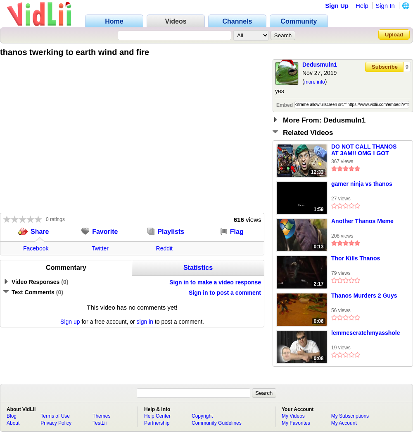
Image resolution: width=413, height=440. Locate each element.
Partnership (156, 423)
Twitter (100, 248)
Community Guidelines (217, 423)
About (13, 423)
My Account (344, 423)
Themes (101, 416)
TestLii (100, 423)
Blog (12, 416)
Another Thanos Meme (362, 221)
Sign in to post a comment (225, 292)
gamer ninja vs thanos (361, 183)
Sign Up (337, 5)
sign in (145, 321)
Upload (394, 34)
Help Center (157, 416)
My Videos (293, 416)
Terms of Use (55, 416)
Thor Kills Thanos (355, 258)
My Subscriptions (350, 416)
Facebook (35, 248)
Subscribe (385, 67)
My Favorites (296, 423)
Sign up (70, 321)
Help (362, 5)
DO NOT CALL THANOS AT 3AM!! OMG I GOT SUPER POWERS (363, 150)
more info (314, 82)
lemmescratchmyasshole (365, 332)
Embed (284, 105)
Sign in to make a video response (215, 282)
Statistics (198, 267)
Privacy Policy (55, 423)
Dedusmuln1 (319, 64)
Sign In (385, 5)
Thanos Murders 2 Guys (364, 295)
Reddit (164, 248)
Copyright (202, 416)
